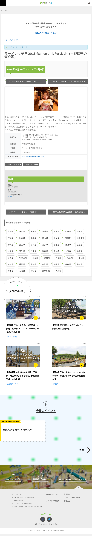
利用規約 (66, 497)
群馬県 (33, 238)
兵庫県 (79, 251)
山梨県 (56, 244)
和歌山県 (23, 258)
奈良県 (10, 258)
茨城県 (10, 238)
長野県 (68, 244)
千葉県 (56, 238)
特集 (38, 296)
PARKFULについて (52, 497)
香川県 (22, 264)
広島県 (70, 258)
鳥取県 (35, 258)
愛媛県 (33, 264)
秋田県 (56, 231)
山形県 (68, 231)
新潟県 (10, 244)
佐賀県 (68, 264)
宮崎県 (33, 271)
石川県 (33, 244)
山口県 (81, 258)
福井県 (45, 244)
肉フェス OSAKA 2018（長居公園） (69, 81)
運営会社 (66, 503)
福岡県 (56, 264)
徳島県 (10, 264)
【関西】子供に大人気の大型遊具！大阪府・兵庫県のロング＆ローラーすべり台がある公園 (22, 329)
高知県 (45, 264)
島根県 (47, 258)
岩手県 (33, 231)
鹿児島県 (46, 271)
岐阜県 (79, 244)
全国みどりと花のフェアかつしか (17, 432)
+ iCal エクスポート (31, 164)
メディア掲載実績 (52, 503)
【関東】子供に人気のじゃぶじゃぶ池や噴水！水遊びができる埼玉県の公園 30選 (68, 378)
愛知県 (22, 251)
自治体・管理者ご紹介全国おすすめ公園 (27, 509)
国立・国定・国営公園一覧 (22, 506)
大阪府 (68, 251)
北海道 (10, 231)
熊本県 (10, 271)
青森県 (22, 231)
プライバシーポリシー (71, 500)
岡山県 (58, 258)
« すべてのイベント (12, 40)
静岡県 (10, 251)
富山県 (22, 244)
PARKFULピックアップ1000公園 (23, 500)
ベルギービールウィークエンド (23, 81)
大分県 (22, 271)
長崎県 (79, 264)
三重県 (33, 251)
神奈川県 (80, 238)
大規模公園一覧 (18, 503)
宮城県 (45, 231)
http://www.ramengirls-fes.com (33, 157)
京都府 (56, 251)
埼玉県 (45, 238)
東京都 (10, 196)
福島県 (79, 231)
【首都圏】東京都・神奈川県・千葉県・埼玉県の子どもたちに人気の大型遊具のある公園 (22, 378)
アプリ (48, 500)
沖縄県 (58, 271)
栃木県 (22, 238)
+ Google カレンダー (13, 164)
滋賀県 (45, 251)
